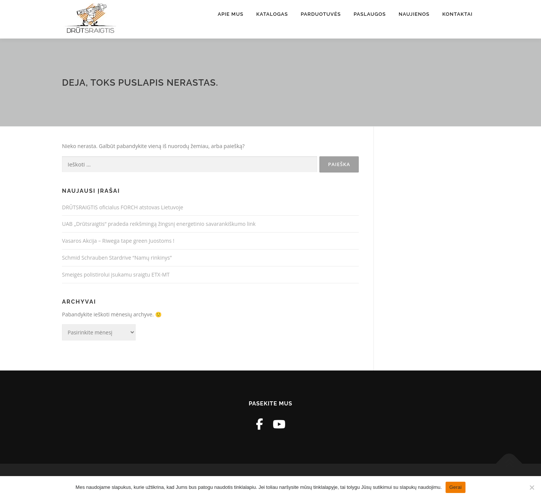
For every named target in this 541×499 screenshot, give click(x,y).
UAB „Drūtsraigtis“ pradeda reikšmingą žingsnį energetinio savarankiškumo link (158, 223)
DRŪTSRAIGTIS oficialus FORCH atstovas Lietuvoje (122, 207)
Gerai (455, 487)
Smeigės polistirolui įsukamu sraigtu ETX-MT (116, 274)
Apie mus (230, 14)
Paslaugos (370, 14)
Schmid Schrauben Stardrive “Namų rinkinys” (117, 257)
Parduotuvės (321, 14)
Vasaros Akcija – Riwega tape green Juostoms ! (118, 240)
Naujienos (414, 14)
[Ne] (531, 487)
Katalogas (272, 14)
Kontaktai (457, 14)
